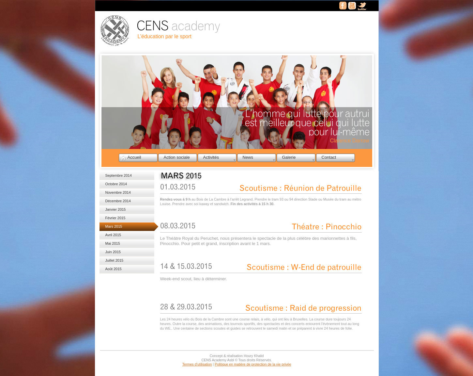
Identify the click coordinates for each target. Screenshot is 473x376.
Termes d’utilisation (197, 364)
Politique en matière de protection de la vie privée (253, 364)
